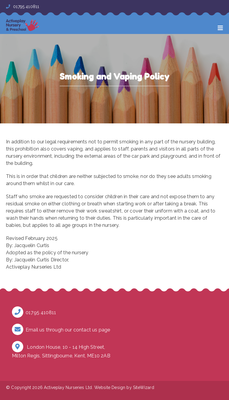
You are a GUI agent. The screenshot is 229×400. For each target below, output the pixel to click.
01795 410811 (22, 6)
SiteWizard (143, 387)
